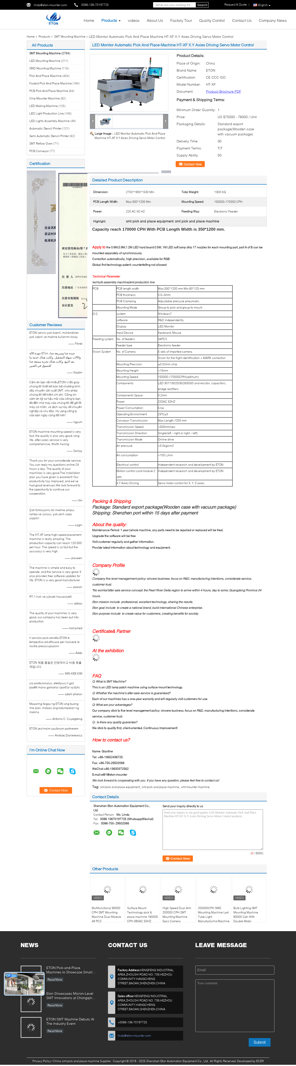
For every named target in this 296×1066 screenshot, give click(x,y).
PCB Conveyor (39, 151)
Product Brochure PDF (223, 91)
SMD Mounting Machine (45, 68)
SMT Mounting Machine (69, 36)
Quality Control (212, 20)
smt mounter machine (195, 787)
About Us (155, 20)
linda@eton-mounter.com (50, 5)
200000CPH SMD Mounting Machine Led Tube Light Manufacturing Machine (214, 914)
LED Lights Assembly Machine (49, 121)
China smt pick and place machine (76, 1061)
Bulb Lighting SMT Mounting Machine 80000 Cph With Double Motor (245, 914)
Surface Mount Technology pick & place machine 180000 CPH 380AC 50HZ (142, 914)
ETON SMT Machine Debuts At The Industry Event (70, 1021)
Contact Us (242, 20)
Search (202, 5)
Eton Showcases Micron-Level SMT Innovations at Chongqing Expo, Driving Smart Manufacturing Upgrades (70, 996)
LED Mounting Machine (44, 61)
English (264, 5)
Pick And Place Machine (45, 76)
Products (109, 20)
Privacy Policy (42, 1061)
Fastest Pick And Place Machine (50, 83)
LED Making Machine (43, 106)
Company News (273, 20)
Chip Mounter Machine (44, 98)
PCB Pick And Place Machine (48, 91)
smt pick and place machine (160, 787)
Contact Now (193, 164)
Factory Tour (181, 20)
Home (89, 20)
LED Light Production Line (46, 113)
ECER (260, 1061)
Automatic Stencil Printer (45, 128)
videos (134, 20)
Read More (55, 979)
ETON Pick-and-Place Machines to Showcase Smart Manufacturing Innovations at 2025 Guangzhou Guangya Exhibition (69, 970)
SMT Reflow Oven (41, 143)
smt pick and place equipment (120, 787)
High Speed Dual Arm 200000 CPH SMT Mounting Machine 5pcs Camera (177, 914)
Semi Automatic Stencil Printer (49, 136)
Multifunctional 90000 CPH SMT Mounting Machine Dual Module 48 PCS (106, 914)
